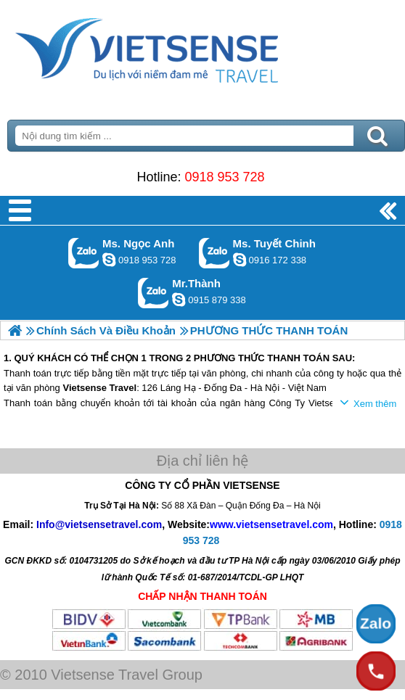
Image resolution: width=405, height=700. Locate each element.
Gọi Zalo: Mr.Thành (153, 292)
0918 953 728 (224, 177)
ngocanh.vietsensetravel (109, 259)
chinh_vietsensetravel (239, 259)
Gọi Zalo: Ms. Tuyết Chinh (214, 252)
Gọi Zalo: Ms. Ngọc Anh (84, 252)
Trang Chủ (183, 47)
